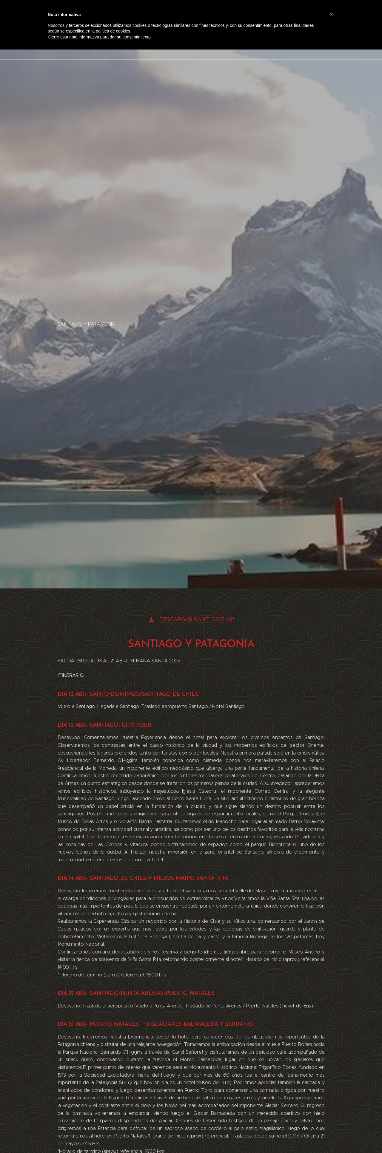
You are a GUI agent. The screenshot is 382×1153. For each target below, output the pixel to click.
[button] (331, 14)
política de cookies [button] (113, 31)
